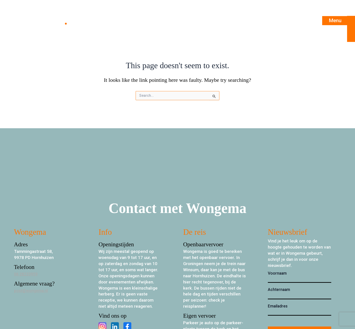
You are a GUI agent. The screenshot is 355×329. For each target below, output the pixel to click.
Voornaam (277, 273)
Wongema (41, 20)
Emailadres (278, 306)
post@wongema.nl (32, 290)
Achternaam (279, 289)
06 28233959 (27, 274)
